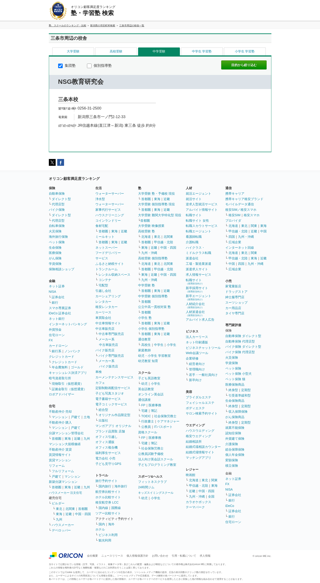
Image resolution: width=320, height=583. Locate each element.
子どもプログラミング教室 (157, 464)
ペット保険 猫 (235, 379)
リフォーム (57, 465)
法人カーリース (197, 337)
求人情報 (205, 555)
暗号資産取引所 (60, 378)
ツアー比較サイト (108, 513)
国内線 (103, 508)
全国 (211, 496)
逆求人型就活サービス (202, 204)
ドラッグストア (236, 291)
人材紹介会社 (195, 305)
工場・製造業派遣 (198, 263)
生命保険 (55, 247)
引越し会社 (103, 291)
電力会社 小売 (105, 458)
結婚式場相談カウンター (203, 447)
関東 (214, 480)
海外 (111, 524)
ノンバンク (72, 351)
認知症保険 (233, 433)
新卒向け (195, 380)
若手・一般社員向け (203, 375)
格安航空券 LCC (107, 502)
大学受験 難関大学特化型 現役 (159, 215)
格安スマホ (252, 215)
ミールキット (104, 236)
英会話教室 (146, 389)
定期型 (246, 390)
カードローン (58, 345)
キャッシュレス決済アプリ (68, 373)
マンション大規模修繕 (65, 444)
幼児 (144, 383)
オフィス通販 (104, 442)
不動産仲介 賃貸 (60, 449)
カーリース (103, 312)
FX (51, 340)
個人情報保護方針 (137, 555)
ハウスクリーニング (109, 215)
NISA (52, 291)
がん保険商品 (234, 417)
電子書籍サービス (108, 399)
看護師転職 (194, 236)
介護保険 (231, 444)
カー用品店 (233, 308)
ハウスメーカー (63, 525)
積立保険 (231, 465)
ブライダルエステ (198, 397)
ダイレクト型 (61, 199)
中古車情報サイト (108, 323)
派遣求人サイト (197, 269)
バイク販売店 (104, 350)
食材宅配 (101, 226)
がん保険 (55, 258)
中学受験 (159, 51)
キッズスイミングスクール (156, 492)
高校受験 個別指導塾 (153, 258)
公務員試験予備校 (151, 454)
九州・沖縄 (149, 253)
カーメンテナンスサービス (114, 377)
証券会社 (58, 297)
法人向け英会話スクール (155, 459)
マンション (60, 417)
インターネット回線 (239, 247)
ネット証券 (57, 286)
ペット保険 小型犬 (238, 373)
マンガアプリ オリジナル (113, 426)
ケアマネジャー (168, 421)
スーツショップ (236, 302)
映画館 (190, 475)
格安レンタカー (106, 307)
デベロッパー (61, 530)
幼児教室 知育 (148, 361)
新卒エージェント (198, 297)
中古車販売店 (104, 328)
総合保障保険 (234, 449)
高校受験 (116, 51)
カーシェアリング (108, 296)
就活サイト (194, 199)
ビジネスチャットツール (203, 348)
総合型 (103, 410)
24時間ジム (146, 487)
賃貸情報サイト (60, 454)
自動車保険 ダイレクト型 (243, 336)
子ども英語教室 (149, 378)
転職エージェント (198, 231)
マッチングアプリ (198, 457)
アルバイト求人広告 (200, 319)
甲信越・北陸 (163, 242)
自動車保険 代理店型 (240, 341)
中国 (263, 231)
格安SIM (234, 215)
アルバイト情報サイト (202, 209)
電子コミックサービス (111, 404)
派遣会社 (192, 258)
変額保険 (231, 460)
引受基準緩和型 (239, 395)
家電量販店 (233, 286)
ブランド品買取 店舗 (110, 431)
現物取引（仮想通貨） (68, 383)
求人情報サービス (198, 274)
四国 (231, 236)
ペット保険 (57, 242)
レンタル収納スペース (114, 274)
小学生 (171, 345)
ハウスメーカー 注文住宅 (65, 492)
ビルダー (58, 503)
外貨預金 (55, 329)
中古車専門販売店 (111, 334)
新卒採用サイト (197, 289)
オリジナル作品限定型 (114, 415)
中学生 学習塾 (202, 51)
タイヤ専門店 (234, 313)
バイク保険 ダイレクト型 (243, 346)
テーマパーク (195, 507)
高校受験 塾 (146, 231)
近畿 (77, 438)
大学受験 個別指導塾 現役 (156, 204)
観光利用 (105, 540)
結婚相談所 (194, 441)
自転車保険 (57, 226)
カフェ (100, 383)
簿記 (154, 410)
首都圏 (56, 438)
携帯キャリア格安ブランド (244, 199)
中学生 (159, 345)
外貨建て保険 (234, 438)
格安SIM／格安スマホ (240, 209)
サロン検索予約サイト (202, 413)
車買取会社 (103, 318)
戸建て (75, 417)
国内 (102, 524)
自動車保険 (57, 193)
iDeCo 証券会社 (60, 313)
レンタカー (103, 301)
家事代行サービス (108, 209)
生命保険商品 (234, 400)
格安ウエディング (198, 436)
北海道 (146, 236)
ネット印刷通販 (197, 342)
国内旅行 (105, 486)
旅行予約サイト (106, 481)
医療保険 (55, 253)
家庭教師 (144, 350)
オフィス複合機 (106, 447)
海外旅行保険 (58, 236)
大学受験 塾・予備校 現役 (156, 193)
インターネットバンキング (68, 324)
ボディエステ (195, 408)
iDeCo (229, 506)
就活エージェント (198, 193)
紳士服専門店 (234, 297)
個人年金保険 (234, 454)
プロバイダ (233, 220)
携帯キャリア (234, 193)
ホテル (100, 529)
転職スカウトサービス (202, 226)
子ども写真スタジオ (109, 393)
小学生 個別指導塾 (151, 328)
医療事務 (155, 405)
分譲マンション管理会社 (66, 433)
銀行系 (56, 351)
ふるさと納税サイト (109, 263)
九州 (87, 438)
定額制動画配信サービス (112, 388)
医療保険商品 (234, 384)
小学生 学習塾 (245, 51)
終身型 (233, 390)
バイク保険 (57, 209)
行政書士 (147, 421)
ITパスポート (163, 427)
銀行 (55, 302)
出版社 (103, 420)
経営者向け (197, 364)
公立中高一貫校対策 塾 (154, 307)
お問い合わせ (160, 555)
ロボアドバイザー (61, 394)
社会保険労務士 (165, 416)
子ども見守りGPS (108, 464)
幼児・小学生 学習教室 (154, 355)
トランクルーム (106, 269)
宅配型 (103, 285)
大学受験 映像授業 (151, 226)
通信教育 (144, 339)
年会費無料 (60, 367)
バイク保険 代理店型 (240, 352)
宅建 (144, 410)
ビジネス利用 (108, 535)
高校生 (146, 345)
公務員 (146, 427)
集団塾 (67, 65)
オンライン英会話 (151, 394)
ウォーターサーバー (109, 193)
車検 (98, 372)
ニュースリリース (112, 555)
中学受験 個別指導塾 (153, 296)
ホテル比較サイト (108, 497)
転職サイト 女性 (197, 220)
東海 (67, 438)
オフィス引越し (106, 437)
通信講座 (144, 400)
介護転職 (192, 242)
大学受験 (73, 51)
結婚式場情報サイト (200, 452)
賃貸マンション (60, 460)
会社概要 (92, 555)
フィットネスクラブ (152, 482)
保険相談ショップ (61, 269)
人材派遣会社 (195, 313)
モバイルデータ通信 (239, 204)
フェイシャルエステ (200, 402)
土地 (87, 417)
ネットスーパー (106, 247)
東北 (59, 509)
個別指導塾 (99, 65)
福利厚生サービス (108, 453)
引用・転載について (184, 555)
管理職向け (197, 369)
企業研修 (192, 358)
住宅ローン (57, 335)
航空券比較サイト (108, 492)
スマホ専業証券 (60, 308)
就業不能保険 (234, 427)
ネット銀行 (57, 318)
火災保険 (55, 231)
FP (143, 405)
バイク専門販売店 (111, 355)
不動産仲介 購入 (60, 422)
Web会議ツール (197, 353)
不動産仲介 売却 (60, 411)
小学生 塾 (145, 318)
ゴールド (77, 367)
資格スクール (147, 432)
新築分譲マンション (63, 482)
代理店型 (58, 204)
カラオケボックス (198, 502)
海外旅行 (120, 486)
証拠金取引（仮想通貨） (69, 389)
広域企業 (234, 242)
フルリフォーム (63, 471)
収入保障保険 (238, 411)
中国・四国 (83, 514)
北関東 (70, 509)
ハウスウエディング (200, 430)
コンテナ (105, 280)
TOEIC (146, 416)
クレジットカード (61, 356)
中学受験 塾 (146, 285)
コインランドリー (108, 220)
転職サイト (194, 215)
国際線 (116, 508)
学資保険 (55, 263)
